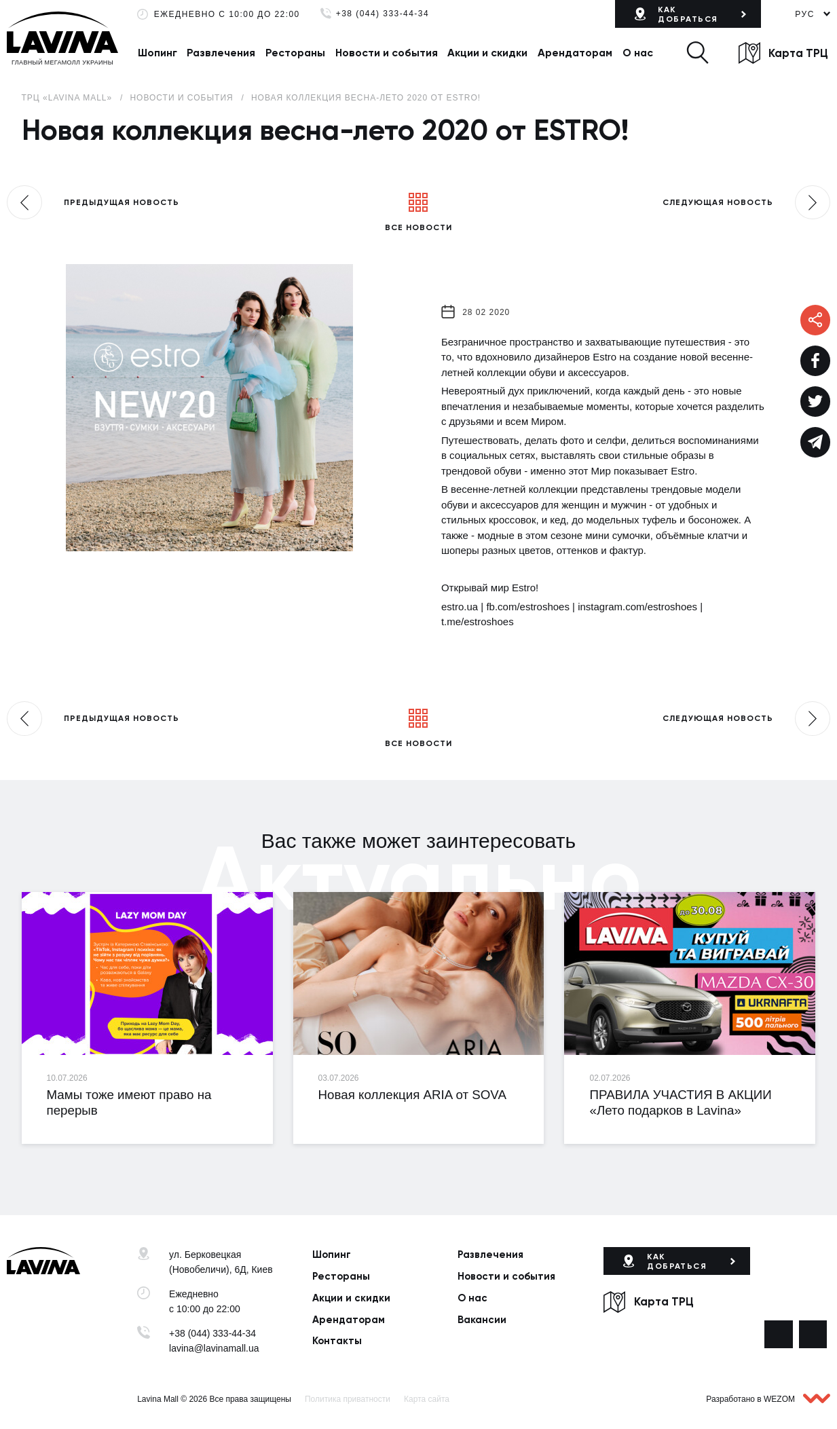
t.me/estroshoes (477, 621)
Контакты (337, 1341)
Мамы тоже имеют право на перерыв (129, 1102)
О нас (637, 52)
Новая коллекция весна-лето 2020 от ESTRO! (366, 98)
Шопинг (157, 52)
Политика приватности (347, 1399)
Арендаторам (575, 52)
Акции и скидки (487, 52)
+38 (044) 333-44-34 (382, 14)
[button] (697, 52)
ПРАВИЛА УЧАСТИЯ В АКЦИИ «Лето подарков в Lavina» (680, 1102)
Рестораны (295, 52)
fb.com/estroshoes (528, 606)
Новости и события (386, 52)
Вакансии (482, 1320)
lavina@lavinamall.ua (214, 1348)
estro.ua (459, 606)
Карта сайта (426, 1399)
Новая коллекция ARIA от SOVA (412, 1095)
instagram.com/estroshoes (637, 606)
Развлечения (221, 52)
